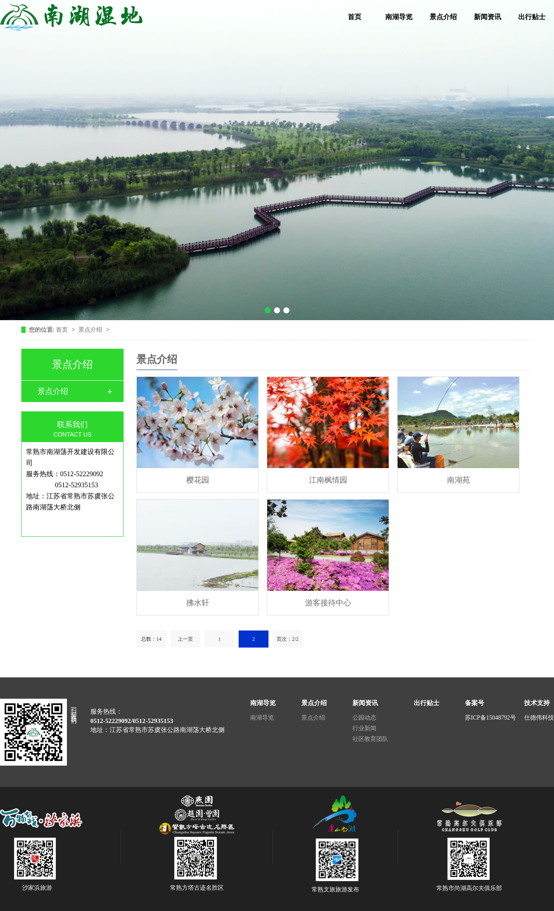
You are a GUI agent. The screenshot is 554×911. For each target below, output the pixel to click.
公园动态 (364, 717)
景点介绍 (443, 16)
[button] (268, 310)
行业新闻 (364, 728)
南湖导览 (399, 16)
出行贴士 (531, 16)
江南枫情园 (328, 480)
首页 (354, 16)
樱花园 (197, 480)
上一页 (185, 639)
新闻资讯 (487, 16)
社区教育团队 (370, 739)
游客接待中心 (328, 603)
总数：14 (151, 639)
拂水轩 (197, 603)
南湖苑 (458, 480)
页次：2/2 (287, 639)
